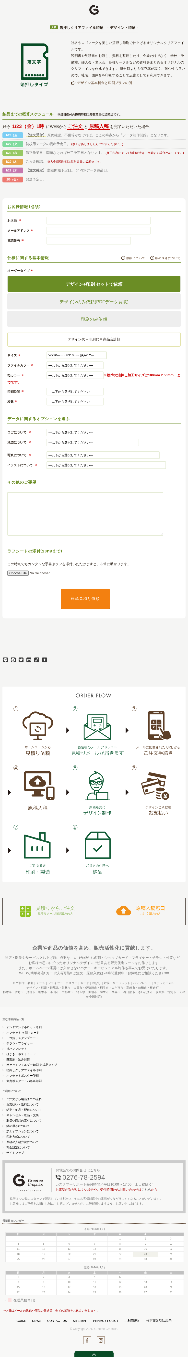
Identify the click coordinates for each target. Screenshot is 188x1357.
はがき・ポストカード (21, 1053)
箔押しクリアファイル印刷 (24, 1069)
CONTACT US (57, 1319)
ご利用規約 (132, 1319)
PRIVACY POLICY (105, 1319)
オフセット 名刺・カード (22, 1031)
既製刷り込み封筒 (18, 1058)
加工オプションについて (22, 1130)
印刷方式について (18, 1135)
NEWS (36, 1319)
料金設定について (18, 1146)
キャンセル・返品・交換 (22, 1114)
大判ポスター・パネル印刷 (24, 1079)
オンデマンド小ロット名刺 (24, 1026)
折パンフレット (16, 1047)
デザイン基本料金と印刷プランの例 (104, 83)
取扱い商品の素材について (24, 1119)
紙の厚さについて (168, 258)
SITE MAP (80, 1319)
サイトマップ (15, 1151)
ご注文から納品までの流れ (24, 1098)
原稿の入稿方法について (22, 1141)
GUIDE (21, 1319)
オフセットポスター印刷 (22, 1074)
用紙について (135, 258)
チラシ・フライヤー (19, 1042)
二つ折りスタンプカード (22, 1037)
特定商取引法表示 (159, 1319)
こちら (146, 1188)
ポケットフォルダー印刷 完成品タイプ (31, 1063)
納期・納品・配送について (24, 1108)
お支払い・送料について (22, 1103)
